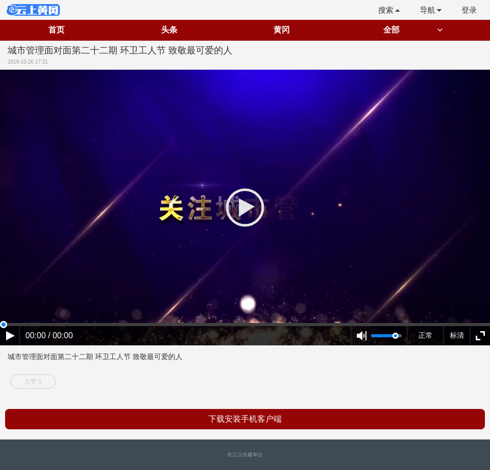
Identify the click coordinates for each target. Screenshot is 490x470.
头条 (169, 29)
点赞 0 (33, 381)
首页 (56, 29)
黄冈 (281, 29)
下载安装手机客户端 (245, 419)
